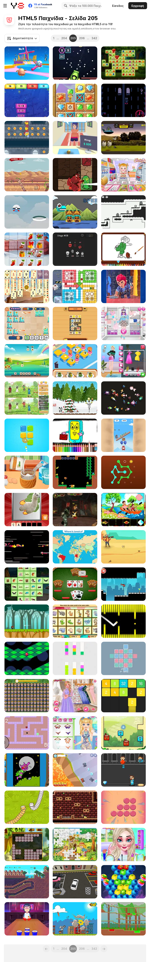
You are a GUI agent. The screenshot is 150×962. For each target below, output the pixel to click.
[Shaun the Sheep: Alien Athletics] (123, 137)
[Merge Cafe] (75, 360)
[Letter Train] (26, 360)
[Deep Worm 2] (26, 174)
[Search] (65, 5)
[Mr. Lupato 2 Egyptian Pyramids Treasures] (75, 807)
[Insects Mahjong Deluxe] (26, 584)
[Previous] (46, 948)
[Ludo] (75, 286)
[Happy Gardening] (75, 844)
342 (94, 38)
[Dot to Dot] (123, 472)
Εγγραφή (137, 5)
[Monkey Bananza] (75, 472)
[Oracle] (75, 174)
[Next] (103, 948)
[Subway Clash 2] (75, 509)
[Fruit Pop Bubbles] (123, 881)
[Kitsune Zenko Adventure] (26, 881)
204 (64, 38)
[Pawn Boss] (75, 137)
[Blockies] (26, 435)
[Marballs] (26, 658)
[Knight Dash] (26, 137)
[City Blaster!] (75, 918)
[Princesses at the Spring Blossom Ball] (75, 695)
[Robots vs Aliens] (26, 323)
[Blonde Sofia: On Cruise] (75, 733)
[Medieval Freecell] (26, 286)
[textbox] (22, 38)
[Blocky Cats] (123, 733)
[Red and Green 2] (123, 918)
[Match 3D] (123, 398)
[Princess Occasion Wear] (123, 844)
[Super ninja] (26, 621)
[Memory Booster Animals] (75, 621)
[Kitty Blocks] (26, 844)
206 (82, 38)
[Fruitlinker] (123, 63)
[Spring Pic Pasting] (123, 509)
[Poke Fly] (26, 212)
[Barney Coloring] (123, 249)
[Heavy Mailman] (123, 212)
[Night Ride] (123, 100)
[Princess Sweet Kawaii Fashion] (123, 323)
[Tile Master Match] (75, 323)
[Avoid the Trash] (123, 770)
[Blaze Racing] (75, 770)
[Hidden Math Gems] (75, 100)
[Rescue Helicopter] (123, 584)
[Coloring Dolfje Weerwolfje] (26, 770)
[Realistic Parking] (75, 881)
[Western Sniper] (123, 547)
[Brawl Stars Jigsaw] (123, 286)
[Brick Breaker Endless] (75, 63)
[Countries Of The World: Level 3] (75, 547)
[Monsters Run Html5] (75, 212)
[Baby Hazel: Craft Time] (123, 174)
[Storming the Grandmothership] (26, 547)
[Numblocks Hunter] (26, 100)
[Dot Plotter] (123, 807)
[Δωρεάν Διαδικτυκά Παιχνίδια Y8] (17, 6)
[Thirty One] (75, 584)
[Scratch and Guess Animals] (26, 509)
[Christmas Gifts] (26, 249)
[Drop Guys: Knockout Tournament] (26, 63)
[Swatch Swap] (75, 658)
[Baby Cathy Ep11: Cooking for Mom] (26, 472)
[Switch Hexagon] (123, 621)
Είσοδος (118, 5)
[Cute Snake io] (26, 807)
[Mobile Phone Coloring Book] (75, 435)
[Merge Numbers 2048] (123, 695)
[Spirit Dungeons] (75, 249)
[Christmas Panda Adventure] (75, 398)
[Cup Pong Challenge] (26, 918)
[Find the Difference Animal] (26, 695)
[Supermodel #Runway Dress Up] (123, 360)
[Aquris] (123, 658)
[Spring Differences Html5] (26, 398)
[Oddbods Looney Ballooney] (123, 435)
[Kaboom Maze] (26, 733)
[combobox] (22, 38)
